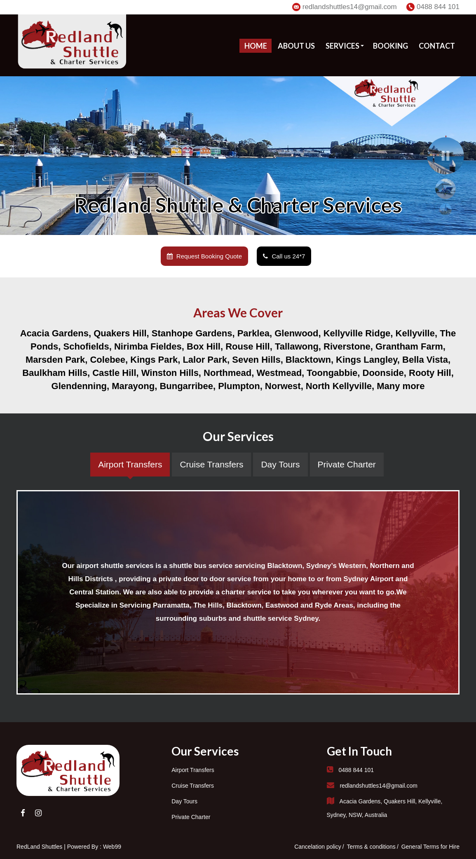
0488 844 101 (438, 7)
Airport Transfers (192, 770)
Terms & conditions (371, 846)
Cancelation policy (317, 846)
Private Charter (190, 817)
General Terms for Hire (430, 846)
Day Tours (184, 801)
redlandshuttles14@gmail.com (349, 7)
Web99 (112, 846)
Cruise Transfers (192, 785)
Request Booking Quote (204, 256)
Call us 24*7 (284, 256)
